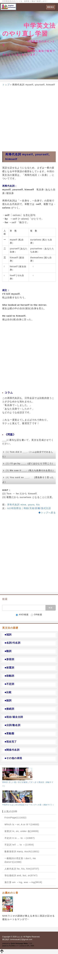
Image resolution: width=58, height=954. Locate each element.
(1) (27, 454)
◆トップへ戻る (47, 512)
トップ (6, 84)
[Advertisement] (29, 118)
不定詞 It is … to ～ (20, 838)
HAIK (32, 946)
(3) (29, 470)
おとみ (20, 937)
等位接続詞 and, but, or (21, 875)
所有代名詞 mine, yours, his (23, 504)
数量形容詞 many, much (22, 851)
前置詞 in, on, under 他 (22, 831)
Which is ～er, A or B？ (22, 824)
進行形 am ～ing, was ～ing (23, 882)
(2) (28, 463)
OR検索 (36, 614)
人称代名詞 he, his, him (22, 869)
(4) (28, 479)
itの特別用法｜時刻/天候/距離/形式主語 (29, 508)
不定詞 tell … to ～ (19, 844)
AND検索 (22, 614)
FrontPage (15, 817)
